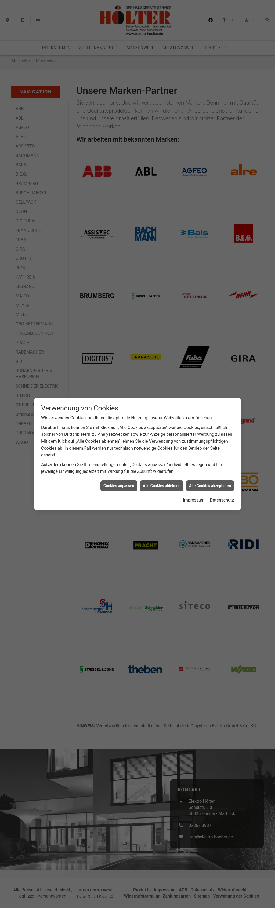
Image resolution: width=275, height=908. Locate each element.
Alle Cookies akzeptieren (210, 486)
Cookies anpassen (118, 486)
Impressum (194, 500)
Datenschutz (222, 500)
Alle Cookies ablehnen (161, 486)
